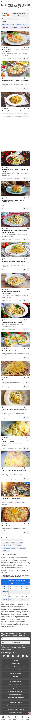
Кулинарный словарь (15, 688)
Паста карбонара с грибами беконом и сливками (15, 170)
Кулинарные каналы (15, 712)
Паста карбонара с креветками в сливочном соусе (13, 200)
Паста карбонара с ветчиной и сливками (15, 111)
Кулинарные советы (15, 684)
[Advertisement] (15, 134)
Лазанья (4, 18)
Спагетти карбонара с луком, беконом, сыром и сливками (15, 440)
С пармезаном (14, 27)
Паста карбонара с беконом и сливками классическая (15, 50)
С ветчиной (6, 550)
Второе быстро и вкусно (9, 548)
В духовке (18, 24)
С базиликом (23, 27)
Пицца (4, 21)
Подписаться (11, 642)
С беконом (5, 27)
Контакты (15, 676)
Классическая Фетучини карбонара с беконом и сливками (14, 410)
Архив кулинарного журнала (15, 697)
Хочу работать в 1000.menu (11, 498)
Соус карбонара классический (12, 380)
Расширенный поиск (15, 702)
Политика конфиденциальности (15, 666)
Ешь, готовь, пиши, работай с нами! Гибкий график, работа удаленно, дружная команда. (13, 502)
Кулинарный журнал (15, 694)
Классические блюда (8, 24)
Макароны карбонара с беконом (12, 322)
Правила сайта (15, 663)
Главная (15, 660)
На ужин (25, 24)
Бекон (3, 586)
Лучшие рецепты (15, 681)
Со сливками (22, 548)
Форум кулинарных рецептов (15, 709)
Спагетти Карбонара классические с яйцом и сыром (14, 262)
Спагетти (4, 599)
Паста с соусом (13, 18)
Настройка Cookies (15, 673)
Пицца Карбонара (8, 526)
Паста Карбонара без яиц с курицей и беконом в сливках (14, 231)
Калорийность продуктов (15, 691)
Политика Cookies (15, 670)
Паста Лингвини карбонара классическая (11, 292)
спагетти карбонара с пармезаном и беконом (14, 471)
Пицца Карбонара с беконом (11, 351)
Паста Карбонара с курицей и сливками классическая (15, 81)
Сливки (4, 588)
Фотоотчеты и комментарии (15, 706)
